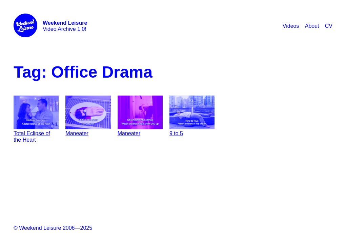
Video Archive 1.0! (65, 26)
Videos (291, 26)
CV (328, 26)
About (312, 26)
